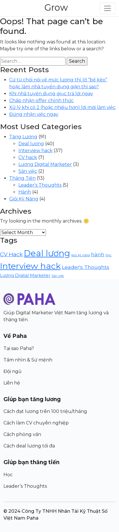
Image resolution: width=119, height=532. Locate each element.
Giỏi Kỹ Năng (23, 199)
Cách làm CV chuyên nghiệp (36, 423)
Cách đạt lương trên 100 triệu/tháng (45, 411)
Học (8, 474)
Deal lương (31, 143)
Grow (56, 7)
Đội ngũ (12, 371)
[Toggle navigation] (107, 8)
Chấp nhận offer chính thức (41, 100)
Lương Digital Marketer (45, 164)
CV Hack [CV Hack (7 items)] (11, 254)
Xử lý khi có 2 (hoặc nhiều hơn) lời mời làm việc (62, 107)
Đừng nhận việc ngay (33, 114)
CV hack (27, 157)
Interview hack (35, 150)
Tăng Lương (23, 136)
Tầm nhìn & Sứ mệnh (27, 360)
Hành (24, 192)
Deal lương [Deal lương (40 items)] (47, 253)
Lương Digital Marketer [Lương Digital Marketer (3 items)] (25, 275)
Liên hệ (11, 383)
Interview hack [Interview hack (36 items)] (30, 266)
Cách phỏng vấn (22, 434)
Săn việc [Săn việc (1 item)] (57, 276)
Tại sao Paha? (18, 348)
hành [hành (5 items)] (97, 254)
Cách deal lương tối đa (29, 446)
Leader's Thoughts (40, 185)
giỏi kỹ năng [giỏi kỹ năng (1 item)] (80, 255)
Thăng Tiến (22, 178)
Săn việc (27, 171)
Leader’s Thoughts (25, 486)
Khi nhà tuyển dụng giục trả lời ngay (51, 93)
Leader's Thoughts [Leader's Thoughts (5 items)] (85, 267)
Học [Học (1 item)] (108, 255)
